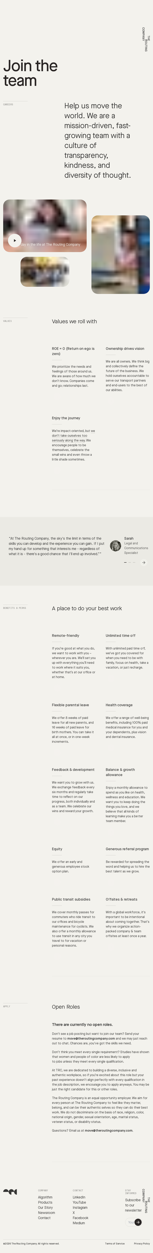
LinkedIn (79, 1197)
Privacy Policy (142, 1243)
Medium (79, 1223)
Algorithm (45, 1197)
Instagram (80, 1208)
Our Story (45, 1208)
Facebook (80, 1218)
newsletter (133, 1210)
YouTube (79, 1202)
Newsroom (46, 1213)
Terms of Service (115, 1243)
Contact (44, 1218)
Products (45, 1202)
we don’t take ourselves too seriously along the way (73, 435)
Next (144, 563)
